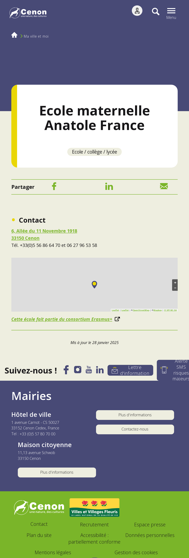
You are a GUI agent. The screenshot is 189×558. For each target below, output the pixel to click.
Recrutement (94, 525)
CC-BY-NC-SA (170, 310)
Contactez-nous (135, 429)
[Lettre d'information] (130, 370)
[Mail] (164, 188)
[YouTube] (88, 372)
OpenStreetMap (141, 310)
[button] (172, 13)
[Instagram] (77, 371)
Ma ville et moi (36, 36)
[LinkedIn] (109, 188)
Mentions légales (53, 553)
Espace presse (150, 525)
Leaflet (115, 310)
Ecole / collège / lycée (94, 152)
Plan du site (39, 535)
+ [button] (175, 283)
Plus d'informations (135, 415)
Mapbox (157, 310)
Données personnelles (149, 535)
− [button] (175, 288)
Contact (39, 524)
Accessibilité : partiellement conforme (94, 539)
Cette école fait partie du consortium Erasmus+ (61, 319)
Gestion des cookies (136, 553)
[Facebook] (54, 188)
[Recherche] (153, 13)
